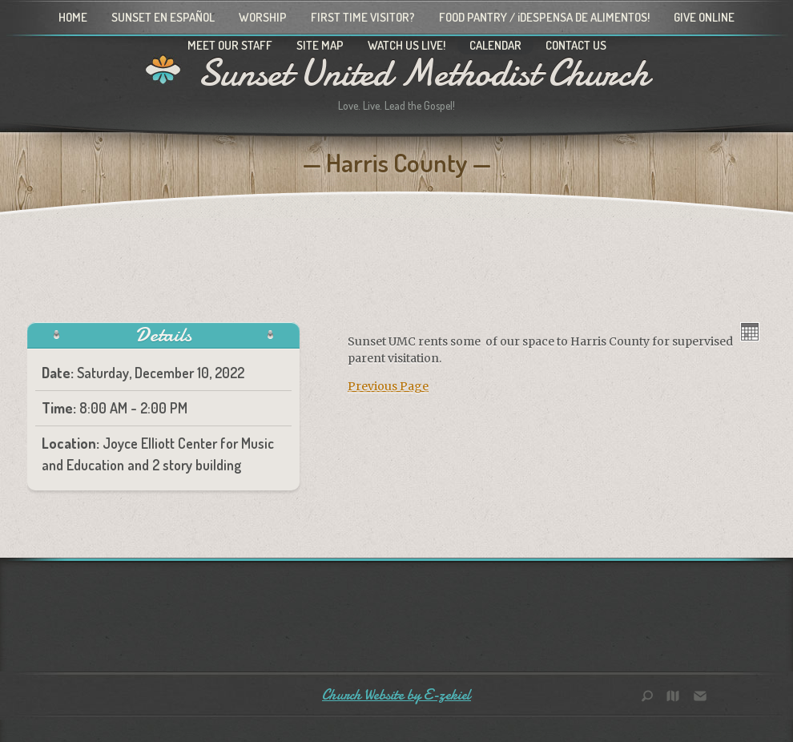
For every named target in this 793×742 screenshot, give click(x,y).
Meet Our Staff (229, 45)
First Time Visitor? (363, 17)
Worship (263, 17)
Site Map (320, 45)
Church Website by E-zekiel (396, 695)
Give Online (704, 17)
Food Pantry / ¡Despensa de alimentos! (544, 17)
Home (72, 17)
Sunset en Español (163, 17)
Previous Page (388, 386)
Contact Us (575, 45)
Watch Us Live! (406, 45)
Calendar (495, 45)
